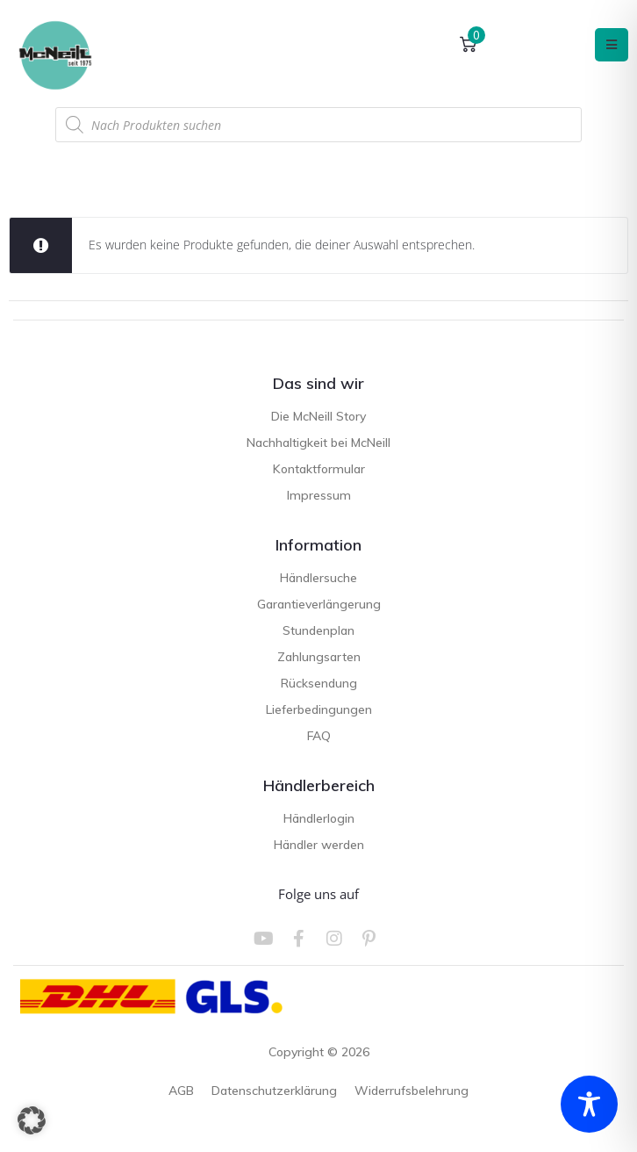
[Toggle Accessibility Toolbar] (589, 1104)
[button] (31, 1120)
